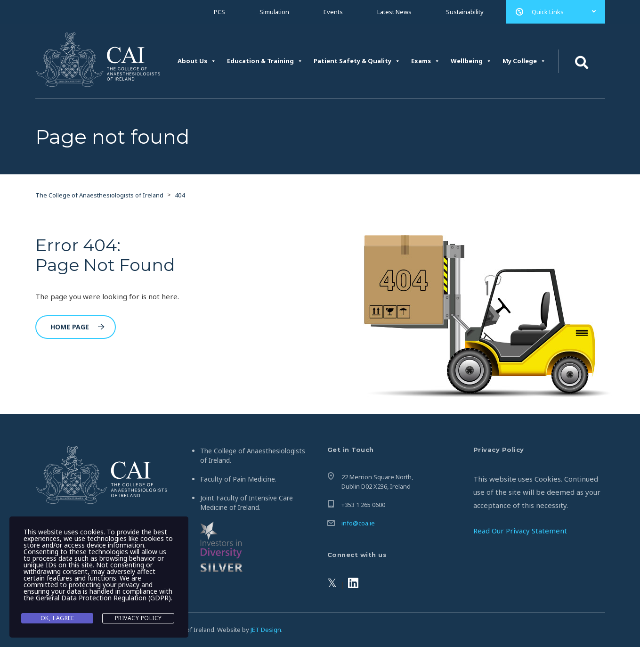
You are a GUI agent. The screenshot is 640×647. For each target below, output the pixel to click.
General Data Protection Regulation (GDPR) (103, 597)
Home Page (77, 326)
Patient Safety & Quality (357, 61)
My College (524, 61)
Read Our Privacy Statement (520, 530)
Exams (425, 61)
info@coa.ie (358, 523)
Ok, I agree (57, 618)
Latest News (394, 12)
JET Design (266, 629)
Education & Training (265, 61)
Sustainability (465, 12)
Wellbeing (471, 61)
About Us (197, 61)
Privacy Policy (138, 618)
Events (333, 12)
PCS (219, 12)
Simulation (274, 12)
